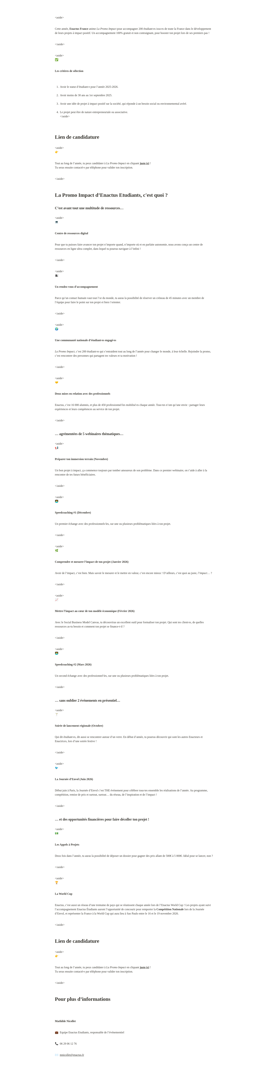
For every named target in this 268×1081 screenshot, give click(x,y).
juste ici (144, 163)
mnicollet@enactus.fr (72, 1054)
